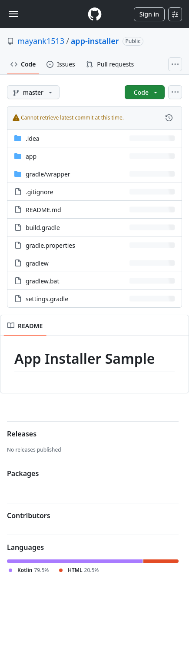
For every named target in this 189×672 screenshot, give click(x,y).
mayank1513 (40, 41)
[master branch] (33, 92)
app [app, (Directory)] (31, 156)
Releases (21, 434)
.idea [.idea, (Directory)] (33, 138)
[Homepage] (95, 14)
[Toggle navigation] (13, 13)
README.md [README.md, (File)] (43, 210)
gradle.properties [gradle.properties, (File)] (50, 245)
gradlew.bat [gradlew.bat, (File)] (43, 281)
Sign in (149, 14)
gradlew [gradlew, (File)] (37, 263)
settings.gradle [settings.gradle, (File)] (47, 299)
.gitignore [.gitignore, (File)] (39, 192)
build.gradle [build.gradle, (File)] (43, 227)
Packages (23, 473)
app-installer (95, 41)
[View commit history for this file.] (169, 118)
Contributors (28, 515)
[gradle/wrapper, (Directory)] (48, 174)
